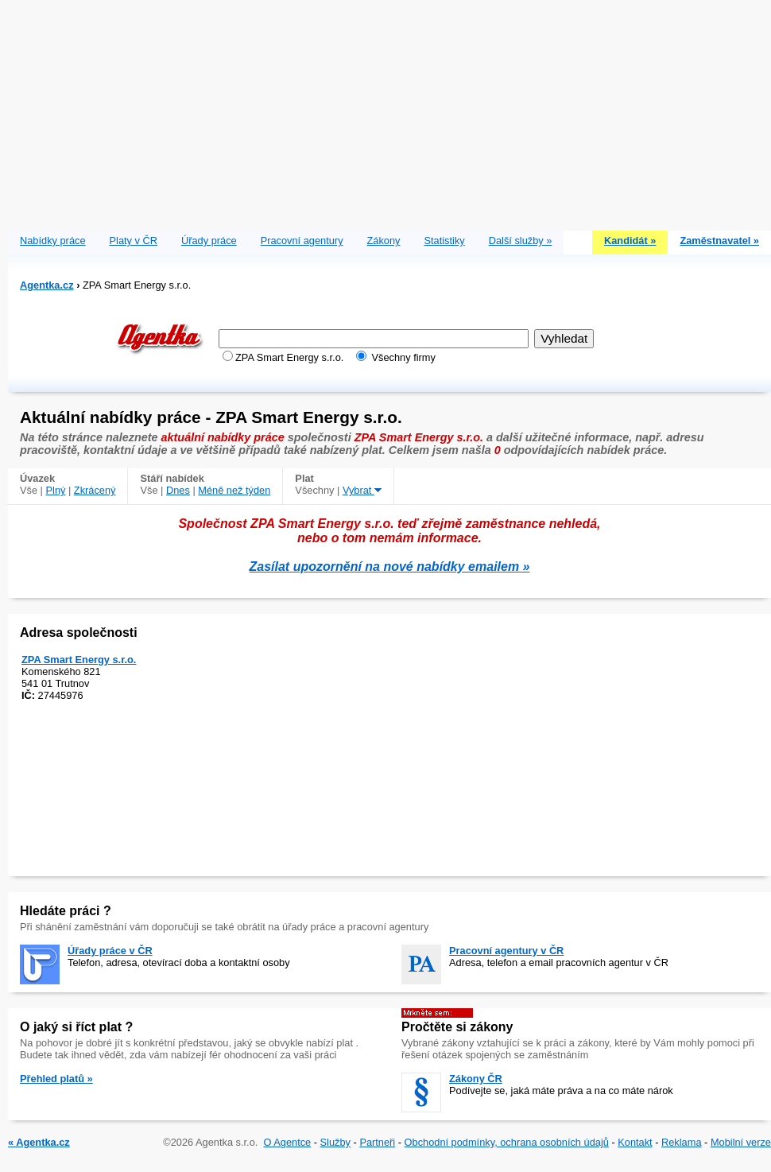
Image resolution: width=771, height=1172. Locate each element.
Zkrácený (95, 490)
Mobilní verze (741, 1142)
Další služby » (520, 240)
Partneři (377, 1142)
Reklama (681, 1142)
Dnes (178, 490)
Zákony (384, 240)
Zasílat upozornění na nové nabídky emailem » (390, 566)
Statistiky (444, 240)
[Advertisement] (389, 111)
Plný (56, 490)
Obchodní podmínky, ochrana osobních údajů (507, 1142)
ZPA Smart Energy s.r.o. (78, 660)
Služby (335, 1142)
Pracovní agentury (302, 240)
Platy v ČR (133, 240)
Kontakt (635, 1142)
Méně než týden (234, 490)
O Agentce (287, 1142)
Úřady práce (209, 240)
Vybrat (362, 490)
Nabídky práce (53, 240)
